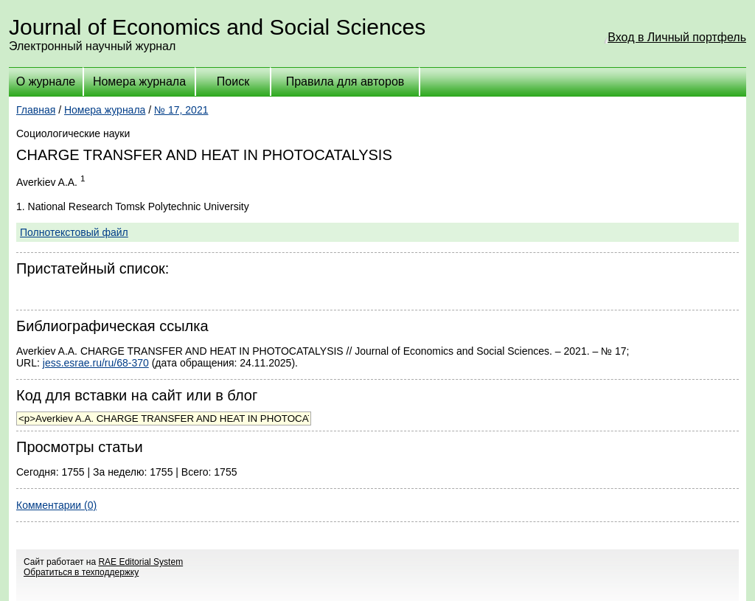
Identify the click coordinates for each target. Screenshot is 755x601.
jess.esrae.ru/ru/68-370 (96, 363)
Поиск (233, 81)
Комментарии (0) (56, 505)
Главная (35, 110)
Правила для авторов (345, 81)
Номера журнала (139, 81)
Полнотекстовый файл (74, 232)
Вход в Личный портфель (677, 37)
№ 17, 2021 (181, 110)
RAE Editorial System (140, 562)
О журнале (45, 81)
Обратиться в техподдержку (81, 572)
